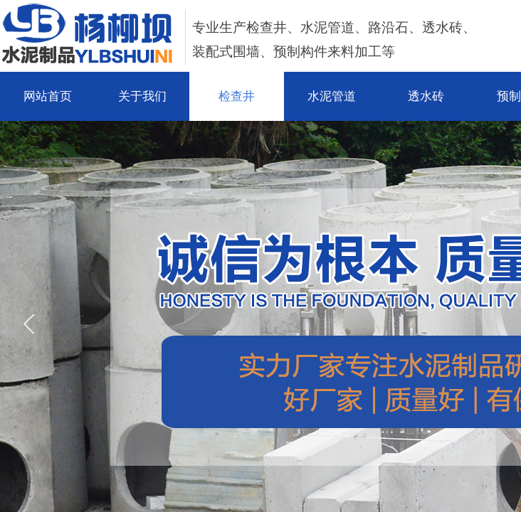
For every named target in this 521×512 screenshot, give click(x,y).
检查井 (237, 96)
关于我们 (142, 96)
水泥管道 (331, 96)
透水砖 (426, 96)
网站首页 (47, 96)
